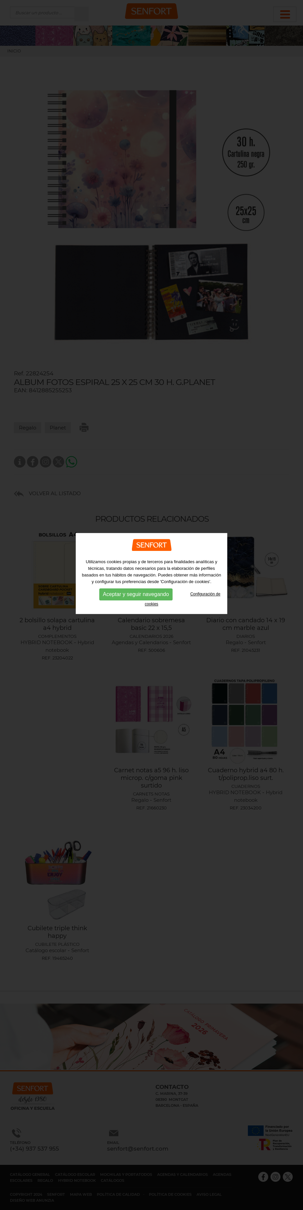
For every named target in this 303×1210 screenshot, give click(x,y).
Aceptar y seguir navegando (136, 575)
